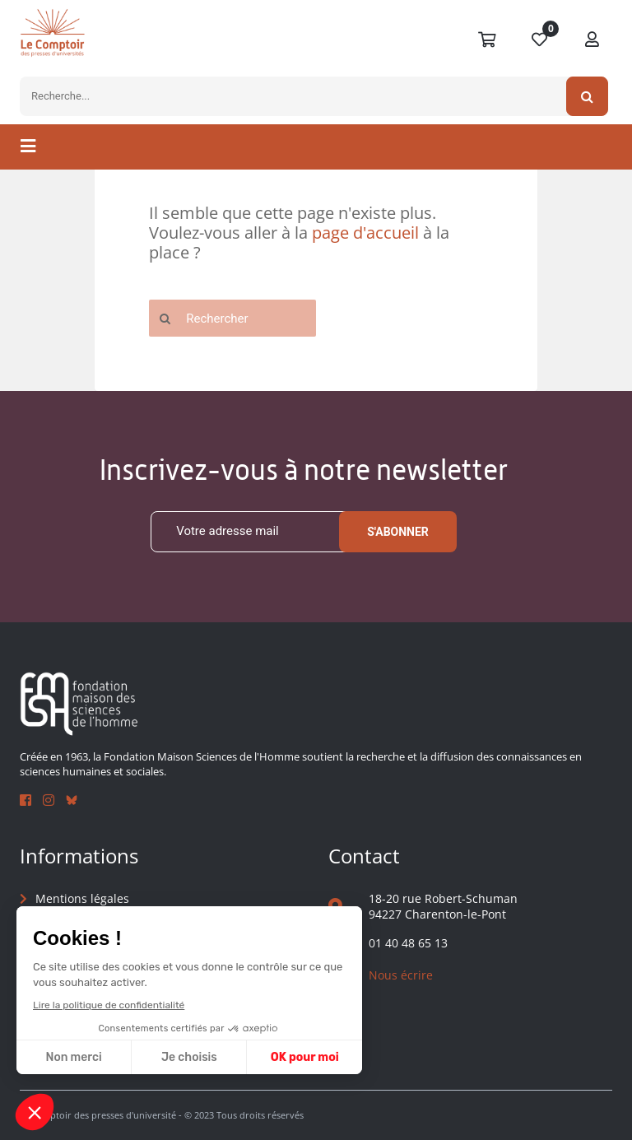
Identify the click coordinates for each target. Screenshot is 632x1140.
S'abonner (398, 531)
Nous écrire (401, 976)
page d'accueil (365, 232)
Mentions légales (82, 898)
